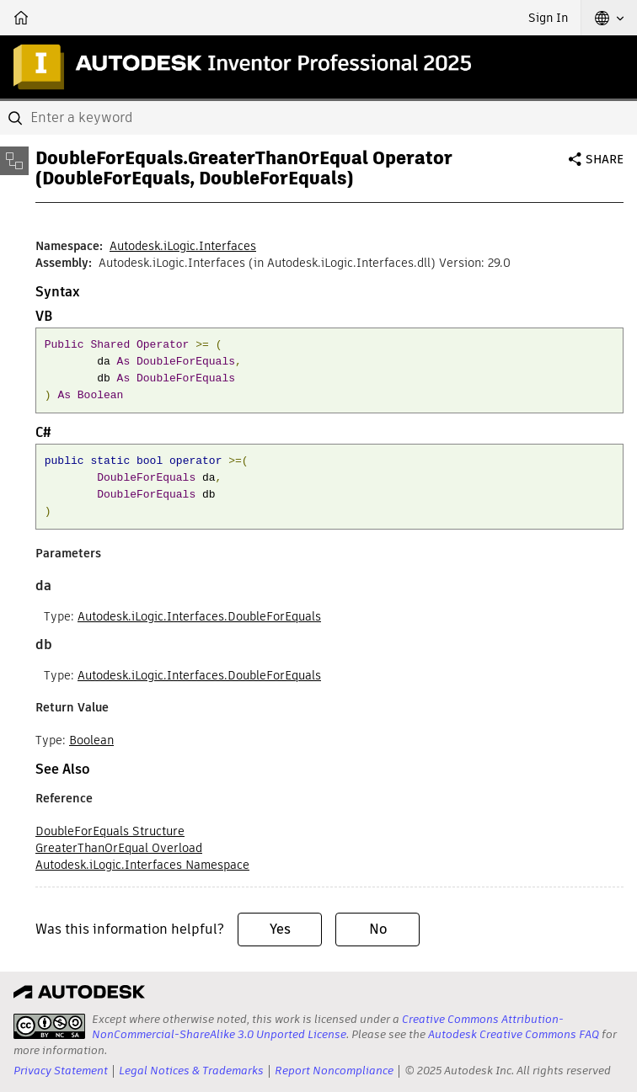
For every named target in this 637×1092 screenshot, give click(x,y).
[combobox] (318, 118)
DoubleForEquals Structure (110, 831)
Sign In (548, 17)
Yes (280, 929)
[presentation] (49, 1026)
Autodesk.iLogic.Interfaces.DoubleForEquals (199, 616)
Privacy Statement (60, 1071)
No (378, 929)
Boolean (91, 740)
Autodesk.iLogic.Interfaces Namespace (142, 864)
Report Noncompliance (334, 1071)
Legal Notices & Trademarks (191, 1071)
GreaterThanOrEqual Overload (118, 847)
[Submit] (17, 118)
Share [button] (605, 159)
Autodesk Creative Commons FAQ (513, 1034)
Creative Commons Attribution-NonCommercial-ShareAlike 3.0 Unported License (328, 1026)
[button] (609, 17)
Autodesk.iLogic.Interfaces (183, 245)
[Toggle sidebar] (14, 160)
